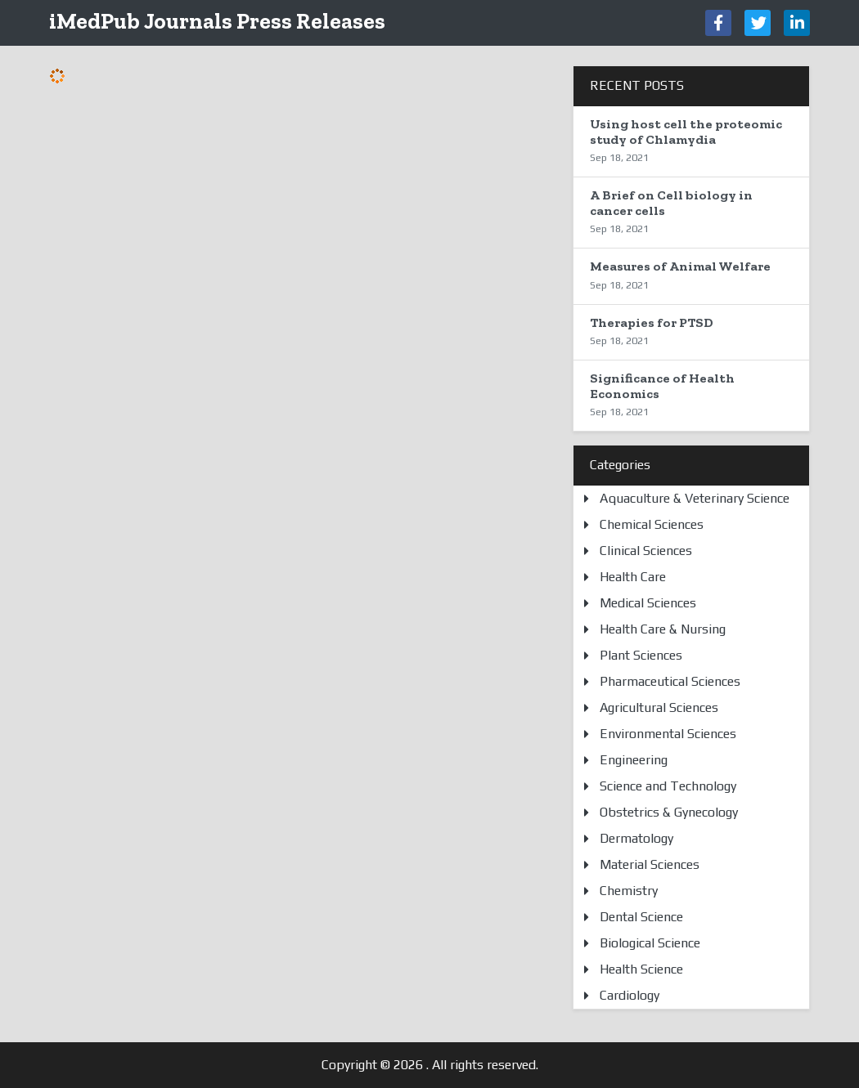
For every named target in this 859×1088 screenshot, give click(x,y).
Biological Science (650, 943)
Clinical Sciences (646, 550)
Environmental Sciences (668, 733)
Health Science (641, 969)
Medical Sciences (648, 603)
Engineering (634, 760)
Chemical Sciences (652, 524)
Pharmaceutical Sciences (670, 681)
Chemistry (629, 890)
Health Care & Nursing (663, 629)
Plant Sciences (641, 655)
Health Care (633, 576)
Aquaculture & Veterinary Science (694, 498)
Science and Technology (668, 786)
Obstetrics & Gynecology (669, 812)
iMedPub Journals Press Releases (217, 20)
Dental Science (641, 917)
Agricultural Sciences (659, 707)
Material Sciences (649, 864)
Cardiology (629, 995)
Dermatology (636, 838)
